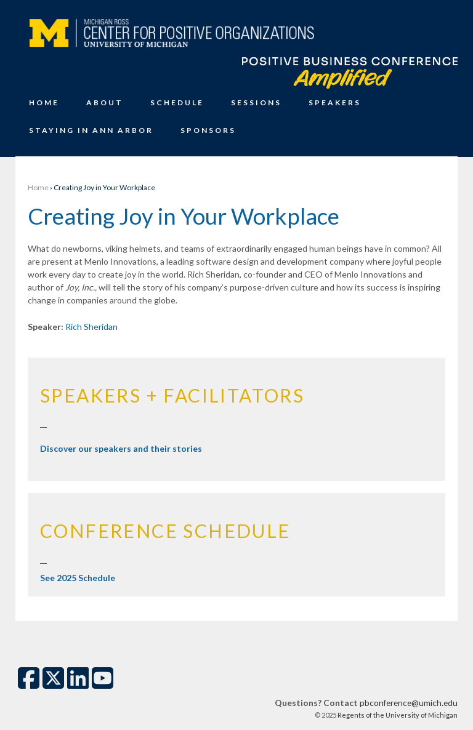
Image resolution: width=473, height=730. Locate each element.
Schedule (177, 102)
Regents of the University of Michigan (397, 715)
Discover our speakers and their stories (121, 448)
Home (44, 102)
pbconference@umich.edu (409, 702)
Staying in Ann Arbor (91, 130)
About (104, 102)
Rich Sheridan (91, 326)
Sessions (256, 102)
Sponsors (208, 130)
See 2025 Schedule (77, 577)
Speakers (335, 102)
